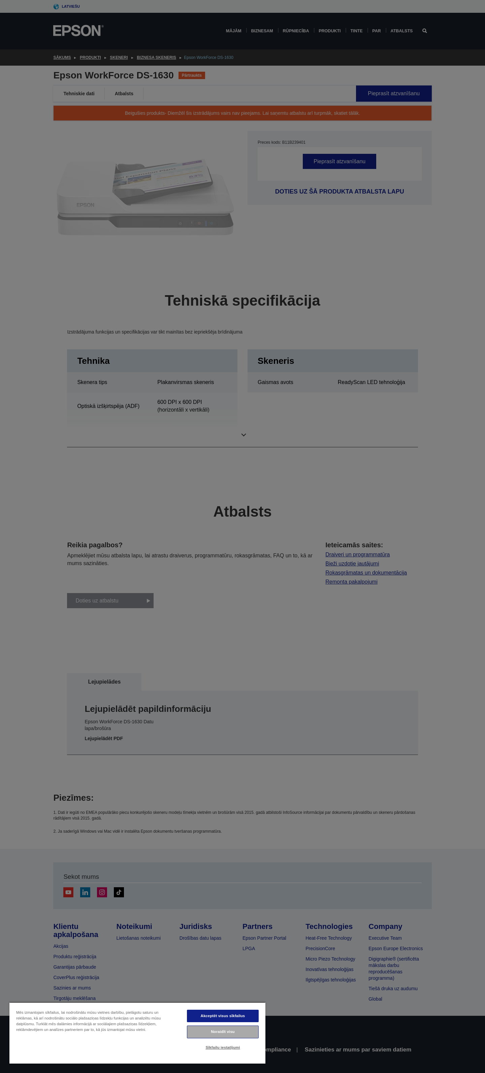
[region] (137, 1033)
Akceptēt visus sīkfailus (223, 1016)
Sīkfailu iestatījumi (222, 1047)
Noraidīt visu (222, 1032)
